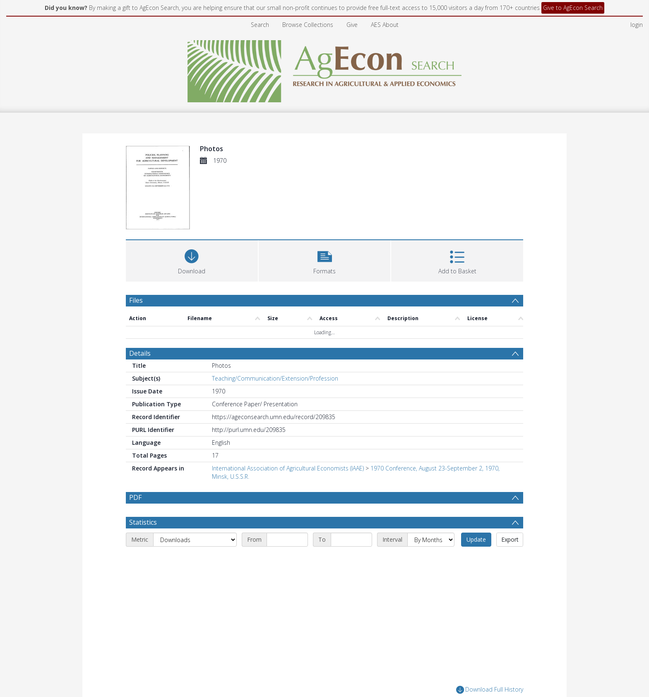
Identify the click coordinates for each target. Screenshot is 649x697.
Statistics (143, 522)
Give (352, 25)
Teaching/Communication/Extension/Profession (275, 378)
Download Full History (489, 689)
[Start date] (287, 540)
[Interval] (430, 540)
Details (140, 353)
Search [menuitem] (260, 25)
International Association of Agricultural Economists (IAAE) (288, 468)
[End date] (351, 540)
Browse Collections (307, 25)
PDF (135, 497)
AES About (385, 25)
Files (136, 300)
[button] (325, 260)
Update (476, 539)
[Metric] (195, 540)
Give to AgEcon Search (573, 8)
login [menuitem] (636, 25)
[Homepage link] (324, 69)
